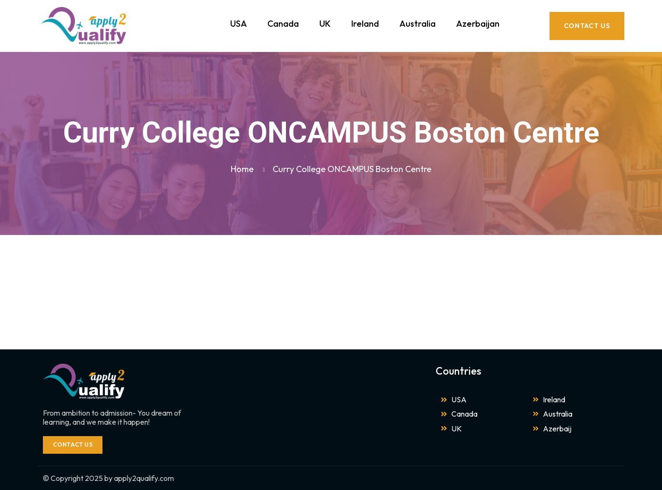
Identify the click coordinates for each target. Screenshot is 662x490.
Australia (417, 23)
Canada (283, 23)
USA (238, 23)
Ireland (365, 23)
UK (325, 23)
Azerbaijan (477, 23)
